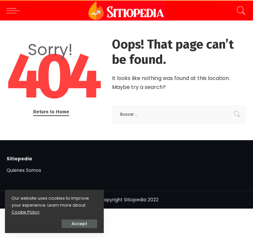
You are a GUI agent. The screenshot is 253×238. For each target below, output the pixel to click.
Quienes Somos (24, 170)
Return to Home (51, 112)
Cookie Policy (26, 212)
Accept (79, 223)
